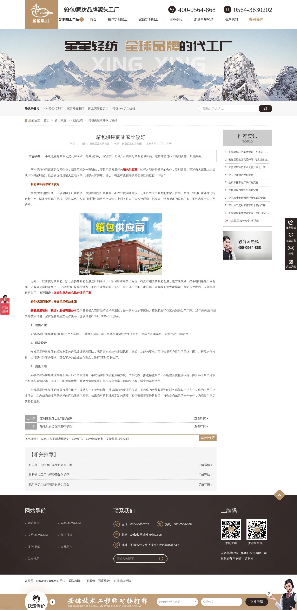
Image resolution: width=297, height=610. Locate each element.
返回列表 (207, 438)
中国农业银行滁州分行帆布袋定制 (245, 197)
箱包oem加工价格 (123, 108)
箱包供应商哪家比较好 (102, 120)
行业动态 (77, 120)
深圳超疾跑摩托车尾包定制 (241, 190)
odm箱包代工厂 (53, 108)
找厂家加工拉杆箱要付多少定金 (49, 484)
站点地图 (33, 558)
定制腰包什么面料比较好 (56, 418)
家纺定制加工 (148, 19)
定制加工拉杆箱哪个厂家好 (242, 220)
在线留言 (66, 546)
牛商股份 (89, 580)
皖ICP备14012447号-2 (50, 580)
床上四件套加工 (98, 108)
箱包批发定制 (95, 438)
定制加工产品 (69, 19)
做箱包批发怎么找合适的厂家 (72, 292)
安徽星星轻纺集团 (117, 438)
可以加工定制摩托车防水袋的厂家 (50, 465)
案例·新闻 (256, 19)
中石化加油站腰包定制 (239, 174)
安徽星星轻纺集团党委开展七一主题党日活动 (251, 167)
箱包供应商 (130, 169)
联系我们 (231, 19)
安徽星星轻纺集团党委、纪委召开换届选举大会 (252, 152)
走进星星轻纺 (204, 19)
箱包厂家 (78, 438)
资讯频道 (61, 120)
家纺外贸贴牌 (75, 108)
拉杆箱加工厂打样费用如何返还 (49, 474)
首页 (93, 19)
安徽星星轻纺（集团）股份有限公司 (54, 310)
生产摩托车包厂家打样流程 (241, 182)
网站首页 (33, 523)
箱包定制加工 (117, 19)
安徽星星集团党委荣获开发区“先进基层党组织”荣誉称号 (257, 213)
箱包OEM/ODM (71, 523)
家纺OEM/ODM (38, 534)
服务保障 (176, 19)
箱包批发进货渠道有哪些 (56, 426)
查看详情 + (201, 418)
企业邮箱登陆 (122, 580)
